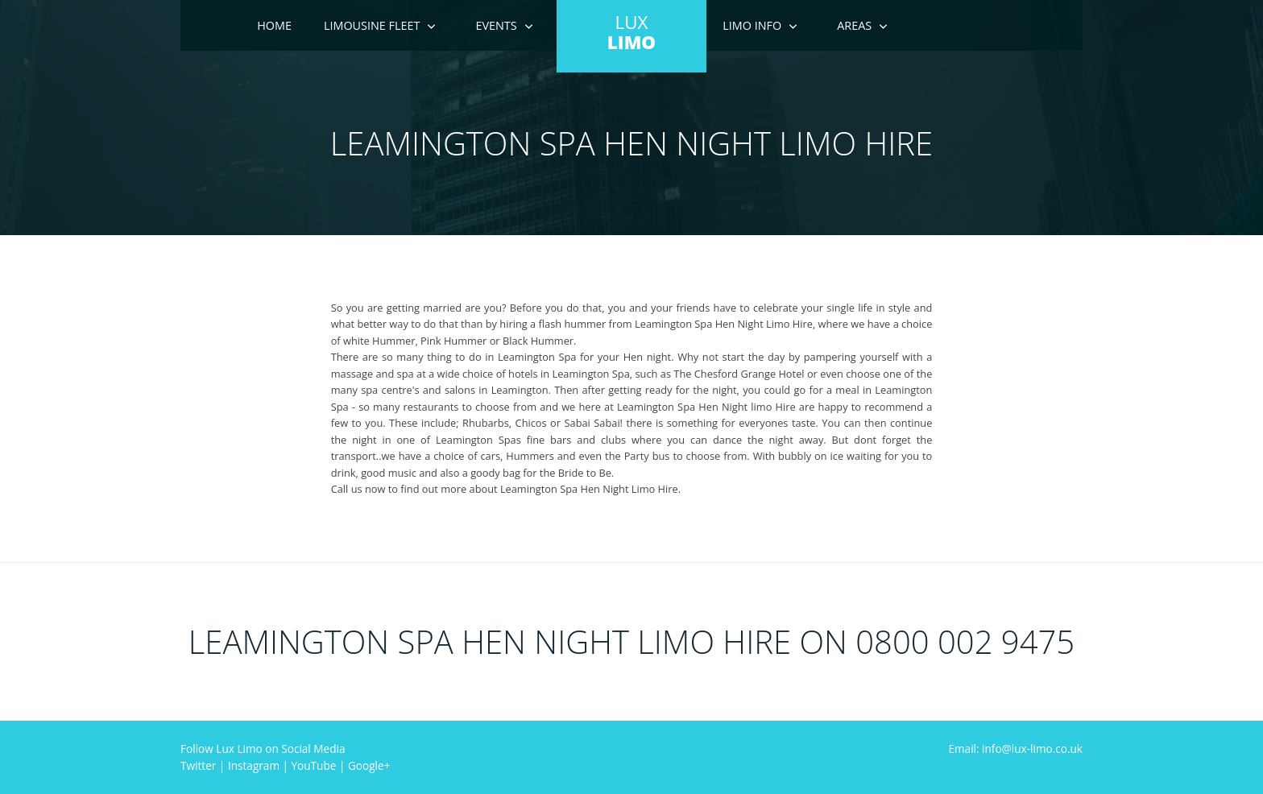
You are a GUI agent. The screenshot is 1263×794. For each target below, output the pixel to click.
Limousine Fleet (372, 25)
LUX (631, 32)
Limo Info (752, 25)
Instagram (254, 765)
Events (495, 25)
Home (274, 25)
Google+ (369, 765)
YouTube (314, 765)
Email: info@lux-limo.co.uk (1015, 748)
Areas (854, 25)
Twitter (198, 765)
